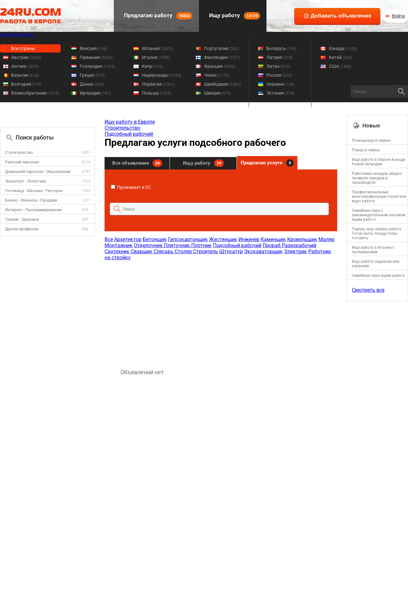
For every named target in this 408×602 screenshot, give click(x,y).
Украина (280, 84)
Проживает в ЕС (131, 187)
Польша (156, 93)
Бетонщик (155, 239)
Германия (96, 57)
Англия (25, 66)
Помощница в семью (371, 140)
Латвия (279, 57)
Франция (219, 66)
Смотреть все (368, 290)
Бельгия (25, 75)
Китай (340, 57)
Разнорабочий (299, 245)
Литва (278, 66)
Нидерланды (161, 75)
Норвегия (158, 84)
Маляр (326, 239)
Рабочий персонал (22, 162)
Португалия (221, 48)
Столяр (184, 251)
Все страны (23, 48)
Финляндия (222, 57)
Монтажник (119, 245)
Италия (156, 57)
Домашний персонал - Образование (37, 171)
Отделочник (149, 245)
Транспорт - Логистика (25, 181)
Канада (343, 48)
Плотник (201, 245)
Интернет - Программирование (33, 210)
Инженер (248, 239)
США (340, 66)
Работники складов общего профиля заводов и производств (377, 178)
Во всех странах (16, 34)
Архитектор (128, 239)
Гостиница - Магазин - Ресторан (34, 191)
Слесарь (164, 251)
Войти (398, 15)
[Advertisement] (221, 311)
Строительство (19, 152)
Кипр (152, 66)
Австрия (26, 57)
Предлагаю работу (158, 15)
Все (109, 239)
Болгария (26, 84)
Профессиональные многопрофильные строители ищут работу (379, 196)
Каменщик (273, 239)
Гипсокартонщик (188, 239)
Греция (92, 75)
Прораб (272, 245)
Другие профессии (22, 229)
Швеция (217, 93)
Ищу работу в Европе (130, 122)
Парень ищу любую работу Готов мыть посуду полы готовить (376, 233)
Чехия (216, 75)
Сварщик (142, 251)
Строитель (205, 251)
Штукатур (231, 251)
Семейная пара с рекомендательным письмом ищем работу (378, 215)
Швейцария (222, 84)
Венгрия (93, 48)
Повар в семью (366, 150)
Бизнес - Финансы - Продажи (31, 200)
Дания (92, 84)
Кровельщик (302, 239)
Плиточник (177, 245)
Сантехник (118, 251)
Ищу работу (234, 15)
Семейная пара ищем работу (378, 275)
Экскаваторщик (263, 251)
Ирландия (95, 93)
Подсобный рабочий (129, 134)
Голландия (97, 66)
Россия (279, 75)
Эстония (280, 93)
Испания (157, 48)
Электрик (295, 251)
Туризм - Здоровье (22, 219)
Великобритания (35, 93)
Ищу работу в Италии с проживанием (373, 249)
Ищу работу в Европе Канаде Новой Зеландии (378, 161)
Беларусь (281, 48)
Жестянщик (223, 239)
